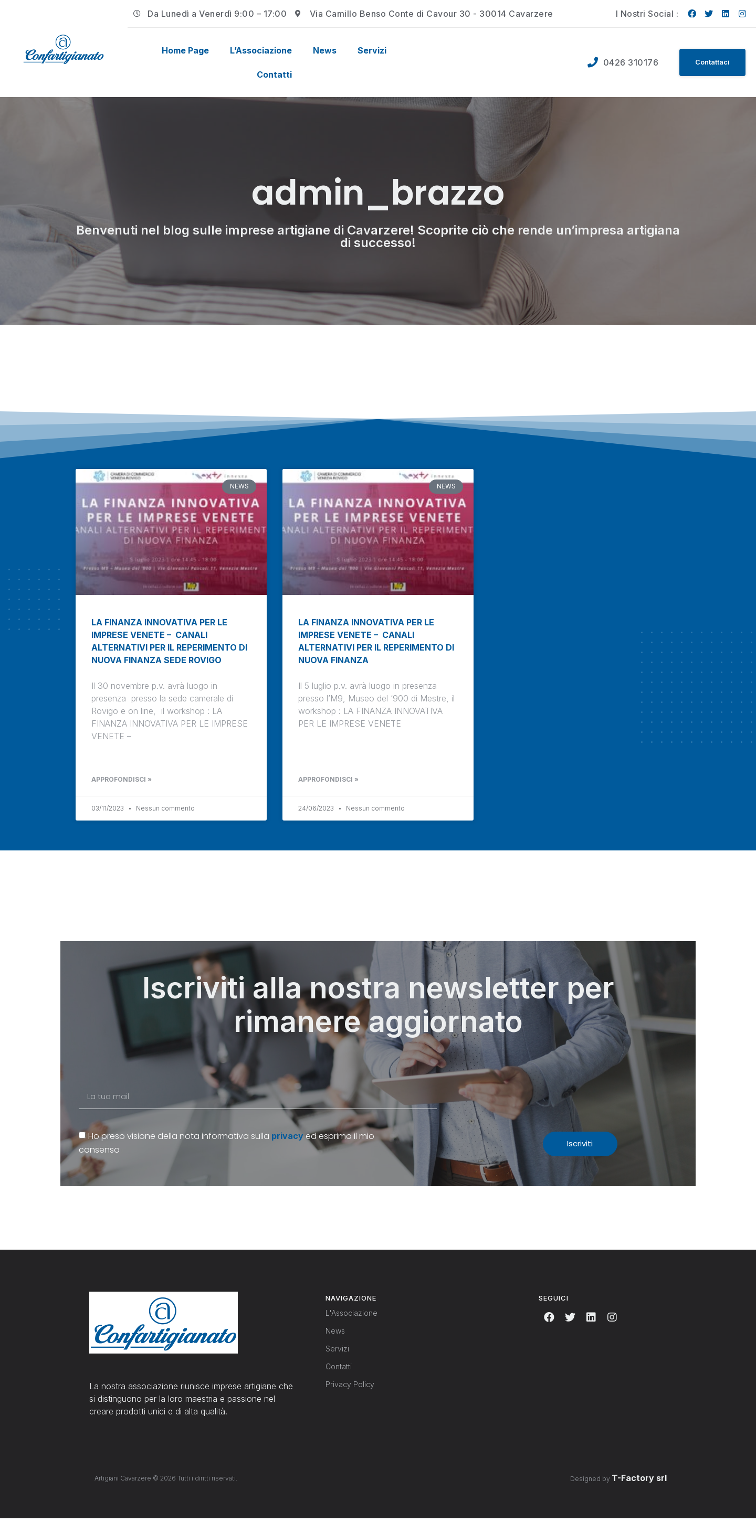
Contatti (274, 74)
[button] (710, 62)
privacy (287, 1140)
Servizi (372, 50)
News (325, 50)
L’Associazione (261, 50)
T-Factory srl (639, 1482)
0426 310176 (626, 62)
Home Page (185, 50)
